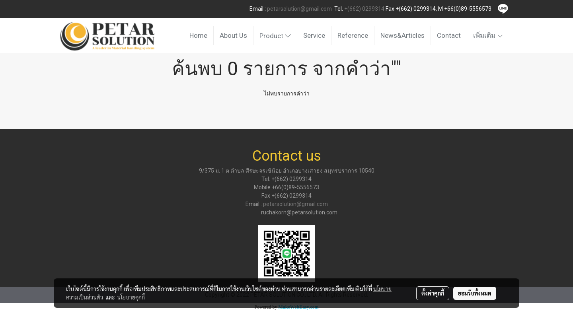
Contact (449, 35)
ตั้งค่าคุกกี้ (432, 293)
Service (314, 35)
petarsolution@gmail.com (299, 9)
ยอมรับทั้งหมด (474, 293)
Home (198, 35)
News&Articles (402, 35)
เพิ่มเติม (488, 35)
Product (275, 36)
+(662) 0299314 (364, 9)
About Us (233, 35)
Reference (352, 35)
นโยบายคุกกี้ (131, 297)
